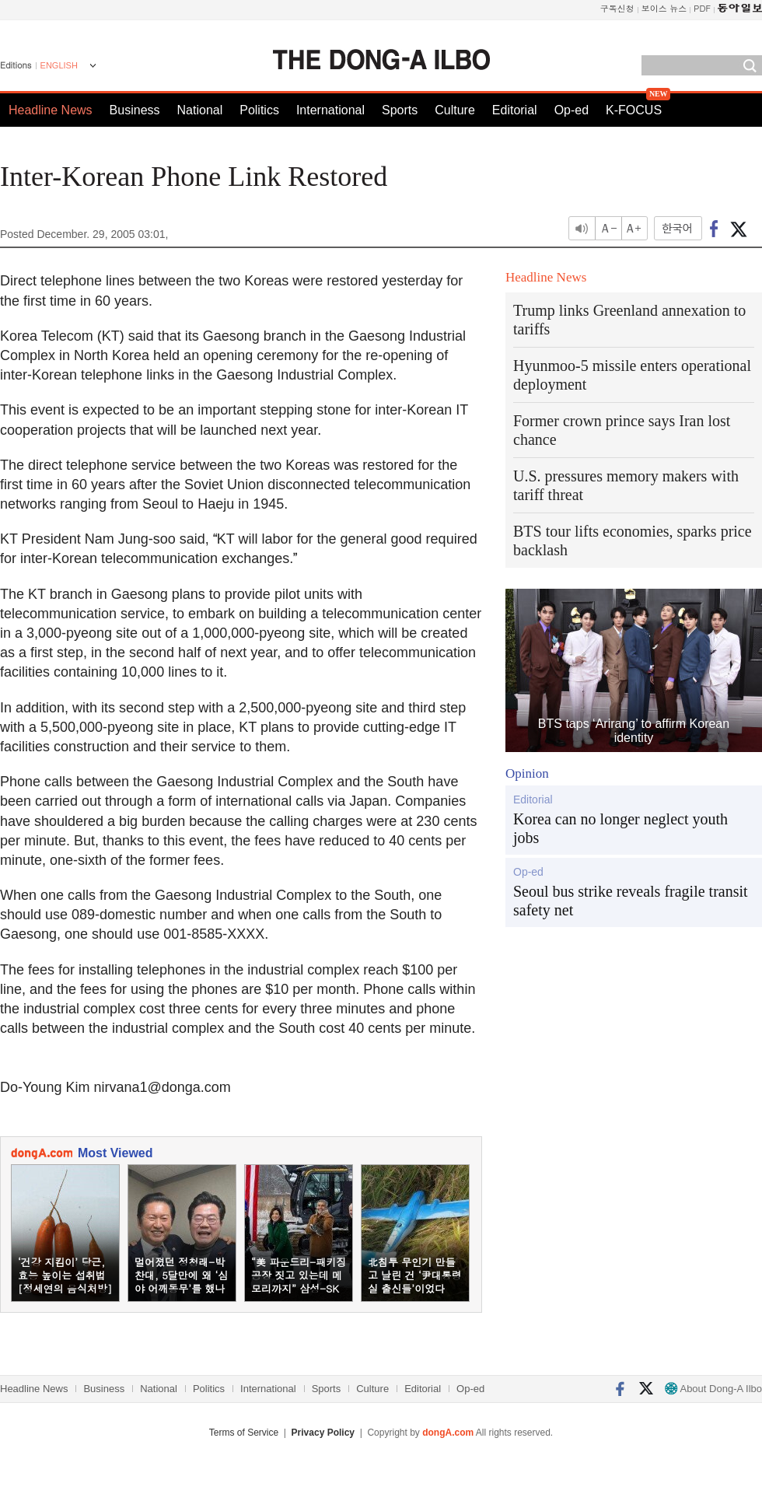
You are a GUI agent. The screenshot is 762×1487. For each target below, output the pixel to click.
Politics (259, 110)
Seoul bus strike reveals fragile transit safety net (630, 900)
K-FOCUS (634, 110)
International (330, 110)
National (200, 110)
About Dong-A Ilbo (713, 1388)
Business (135, 110)
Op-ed (571, 110)
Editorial (514, 110)
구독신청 (617, 8)
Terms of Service (243, 1432)
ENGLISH (59, 65)
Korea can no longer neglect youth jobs (620, 828)
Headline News (51, 110)
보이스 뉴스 (664, 8)
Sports (400, 110)
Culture (455, 110)
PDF (702, 8)
